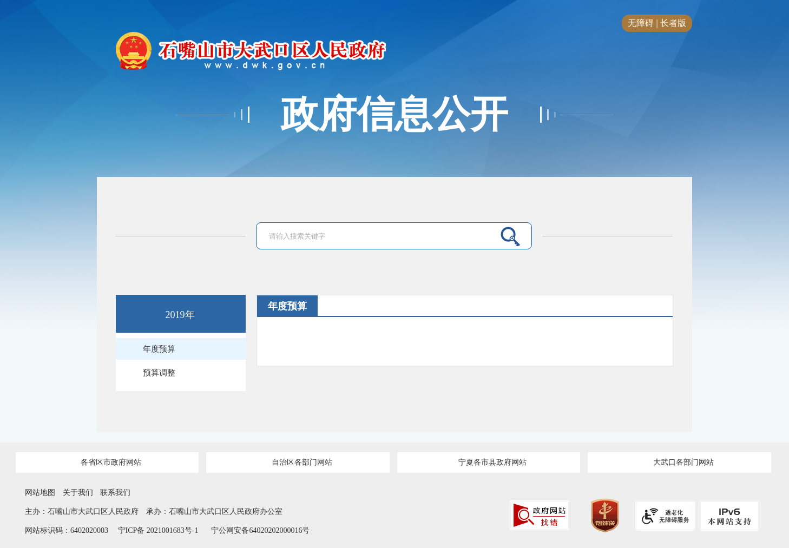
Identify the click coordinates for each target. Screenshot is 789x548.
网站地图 (40, 492)
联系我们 (115, 492)
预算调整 (159, 372)
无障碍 (641, 23)
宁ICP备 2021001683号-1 (157, 530)
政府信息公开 (394, 115)
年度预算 (159, 349)
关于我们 (78, 492)
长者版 (673, 23)
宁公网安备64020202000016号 (260, 530)
